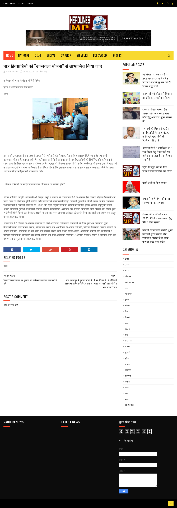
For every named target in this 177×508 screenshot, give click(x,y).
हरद (127, 393)
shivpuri (129, 405)
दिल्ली (127, 317)
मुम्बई (127, 352)
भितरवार (128, 340)
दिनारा (127, 311)
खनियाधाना (129, 282)
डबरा (127, 299)
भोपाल (127, 346)
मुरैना (127, 358)
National (23, 55)
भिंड (126, 334)
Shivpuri (82, 55)
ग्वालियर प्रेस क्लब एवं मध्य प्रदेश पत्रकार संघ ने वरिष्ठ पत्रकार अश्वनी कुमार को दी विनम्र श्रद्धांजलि (156, 80)
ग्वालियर (128, 293)
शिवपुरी (128, 375)
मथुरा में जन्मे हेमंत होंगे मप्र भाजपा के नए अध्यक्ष (156, 200)
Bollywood (100, 55)
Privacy (30, 3)
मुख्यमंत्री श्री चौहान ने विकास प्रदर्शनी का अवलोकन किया (157, 95)
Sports (117, 55)
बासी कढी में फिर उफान (154, 183)
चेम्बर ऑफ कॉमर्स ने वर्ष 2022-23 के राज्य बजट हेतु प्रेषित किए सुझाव (157, 218)
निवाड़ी (127, 329)
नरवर (127, 323)
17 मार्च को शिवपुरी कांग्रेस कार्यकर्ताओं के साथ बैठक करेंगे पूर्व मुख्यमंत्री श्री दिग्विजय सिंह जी (155, 134)
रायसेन (128, 364)
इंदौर (127, 258)
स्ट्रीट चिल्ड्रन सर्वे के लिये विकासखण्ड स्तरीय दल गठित (157, 169)
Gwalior (66, 55)
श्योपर (127, 381)
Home (5, 3)
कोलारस (128, 276)
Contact (21, 3)
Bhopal (51, 55)
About (12, 3)
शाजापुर (128, 369)
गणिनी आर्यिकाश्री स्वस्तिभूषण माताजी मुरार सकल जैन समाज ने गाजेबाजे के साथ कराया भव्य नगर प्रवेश (157, 236)
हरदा (45, 71)
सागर (127, 387)
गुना (126, 288)
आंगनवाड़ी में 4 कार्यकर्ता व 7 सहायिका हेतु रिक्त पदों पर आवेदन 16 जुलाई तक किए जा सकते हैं (157, 153)
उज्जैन (127, 264)
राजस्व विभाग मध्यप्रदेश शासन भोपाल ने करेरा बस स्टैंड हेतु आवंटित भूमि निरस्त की (157, 115)
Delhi (38, 55)
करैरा (127, 270)
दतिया (127, 305)
